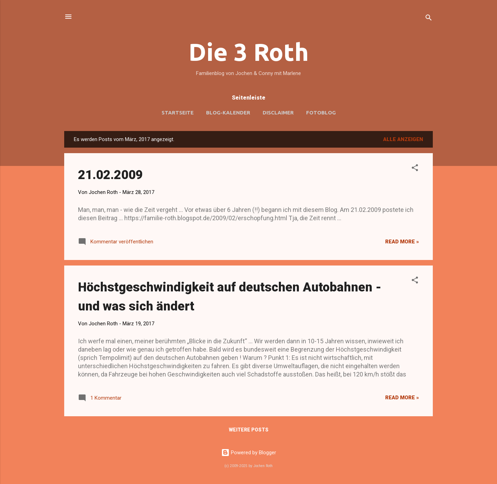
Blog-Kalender (228, 112)
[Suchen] (429, 18)
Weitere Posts (249, 429)
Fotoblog (321, 112)
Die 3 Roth (248, 51)
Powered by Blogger (248, 452)
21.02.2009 (110, 175)
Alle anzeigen (403, 139)
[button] (415, 169)
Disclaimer (278, 112)
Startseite (178, 112)
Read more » (402, 242)
